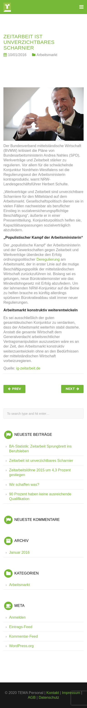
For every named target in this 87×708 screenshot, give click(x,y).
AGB (32, 697)
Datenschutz (49, 697)
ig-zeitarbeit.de (28, 368)
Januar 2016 (19, 552)
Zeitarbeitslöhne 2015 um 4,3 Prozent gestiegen (40, 472)
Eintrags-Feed (20, 627)
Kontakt (52, 693)
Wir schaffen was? (24, 484)
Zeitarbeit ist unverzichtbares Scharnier (41, 460)
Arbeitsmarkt (47, 55)
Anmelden (17, 617)
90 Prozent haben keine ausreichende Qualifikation (40, 496)
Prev (16, 389)
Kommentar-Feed (23, 636)
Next (70, 389)
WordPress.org (21, 646)
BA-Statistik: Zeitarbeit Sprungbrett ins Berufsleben (40, 448)
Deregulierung (48, 259)
